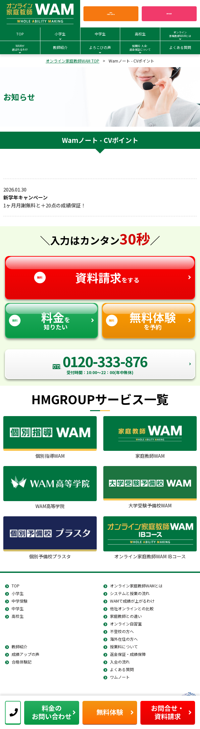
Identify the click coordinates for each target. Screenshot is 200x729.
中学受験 (19, 601)
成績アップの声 (25, 654)
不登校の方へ (122, 631)
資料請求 (169, 13)
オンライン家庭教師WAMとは (136, 585)
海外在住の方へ (124, 639)
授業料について (124, 646)
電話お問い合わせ (111, 13)
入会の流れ (120, 662)
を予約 (148, 317)
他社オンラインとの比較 (132, 608)
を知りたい (51, 317)
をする (100, 271)
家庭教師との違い (126, 616)
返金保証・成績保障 (128, 654)
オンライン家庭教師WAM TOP (72, 61)
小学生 (18, 593)
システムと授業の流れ (130, 593)
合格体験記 (21, 662)
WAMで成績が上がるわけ (132, 601)
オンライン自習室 (126, 623)
